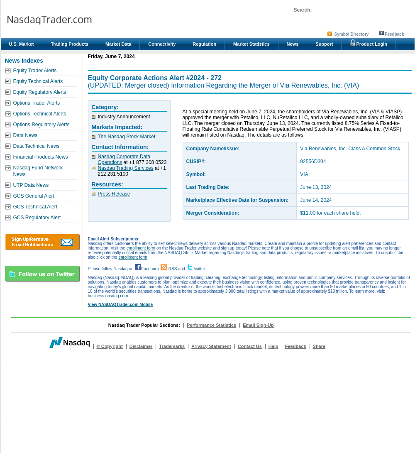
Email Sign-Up (258, 325)
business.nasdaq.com (108, 296)
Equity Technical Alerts (38, 81)
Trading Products (69, 44)
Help (273, 346)
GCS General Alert (33, 196)
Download (42, 242)
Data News (25, 135)
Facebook (150, 269)
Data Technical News (36, 146)
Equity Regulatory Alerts (39, 92)
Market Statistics (251, 44)
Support (324, 44)
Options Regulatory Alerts (41, 124)
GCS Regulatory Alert (37, 217)
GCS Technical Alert (35, 207)
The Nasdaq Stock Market (127, 137)
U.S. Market (21, 44)
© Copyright (110, 346)
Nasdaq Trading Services (126, 168)
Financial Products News (40, 157)
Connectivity (162, 44)
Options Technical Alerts (39, 114)
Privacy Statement (211, 346)
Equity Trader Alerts (35, 70)
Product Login (368, 43)
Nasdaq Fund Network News (38, 171)
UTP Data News (31, 185)
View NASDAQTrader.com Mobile (120, 304)
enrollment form (141, 248)
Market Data (118, 44)
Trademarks (172, 346)
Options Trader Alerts (36, 103)
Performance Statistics (211, 325)
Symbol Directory (351, 34)
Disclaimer (141, 346)
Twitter (199, 269)
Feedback (394, 34)
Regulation (204, 44)
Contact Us (250, 346)
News (293, 44)
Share (319, 346)
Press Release (114, 194)
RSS (172, 269)
